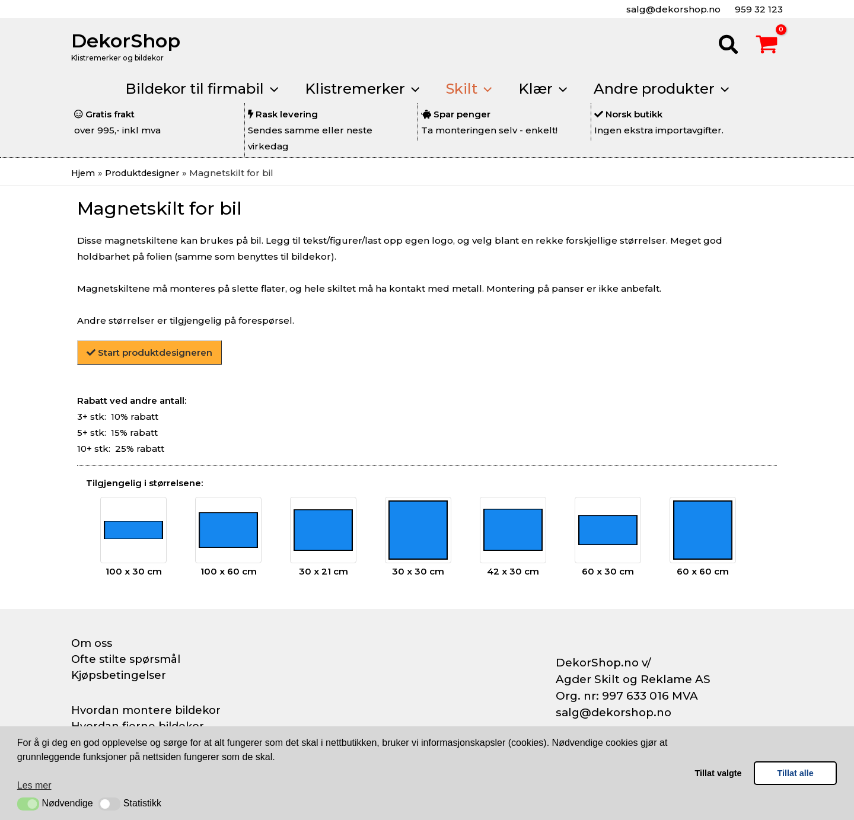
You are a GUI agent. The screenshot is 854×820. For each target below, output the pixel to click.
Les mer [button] (34, 785)
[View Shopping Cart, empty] (767, 46)
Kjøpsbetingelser (118, 675)
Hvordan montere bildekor (146, 709)
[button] (28, 804)
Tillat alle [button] (795, 773)
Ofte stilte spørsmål (125, 659)
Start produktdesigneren (149, 352)
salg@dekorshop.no (672, 9)
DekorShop (125, 40)
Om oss (91, 643)
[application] (267, 89)
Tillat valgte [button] (718, 773)
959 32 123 (757, 9)
